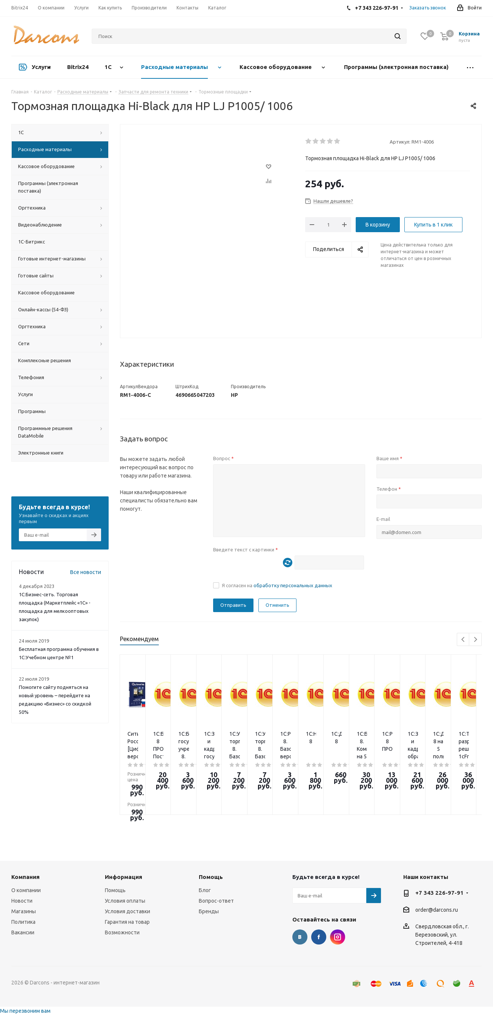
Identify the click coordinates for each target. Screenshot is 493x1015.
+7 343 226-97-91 (439, 892)
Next (475, 639)
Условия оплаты (125, 901)
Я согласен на (277, 585)
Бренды (209, 911)
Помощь (115, 890)
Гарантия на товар (127, 922)
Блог (205, 890)
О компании (26, 890)
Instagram (337, 937)
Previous (463, 639)
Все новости (85, 572)
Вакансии (22, 932)
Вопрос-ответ (216, 901)
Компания (25, 877)
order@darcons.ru (436, 910)
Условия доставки (127, 911)
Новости (21, 901)
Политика (23, 922)
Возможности (122, 932)
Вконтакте (299, 937)
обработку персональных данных (292, 585)
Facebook (318, 937)
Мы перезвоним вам (25, 1011)
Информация (123, 877)
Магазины (23, 911)
